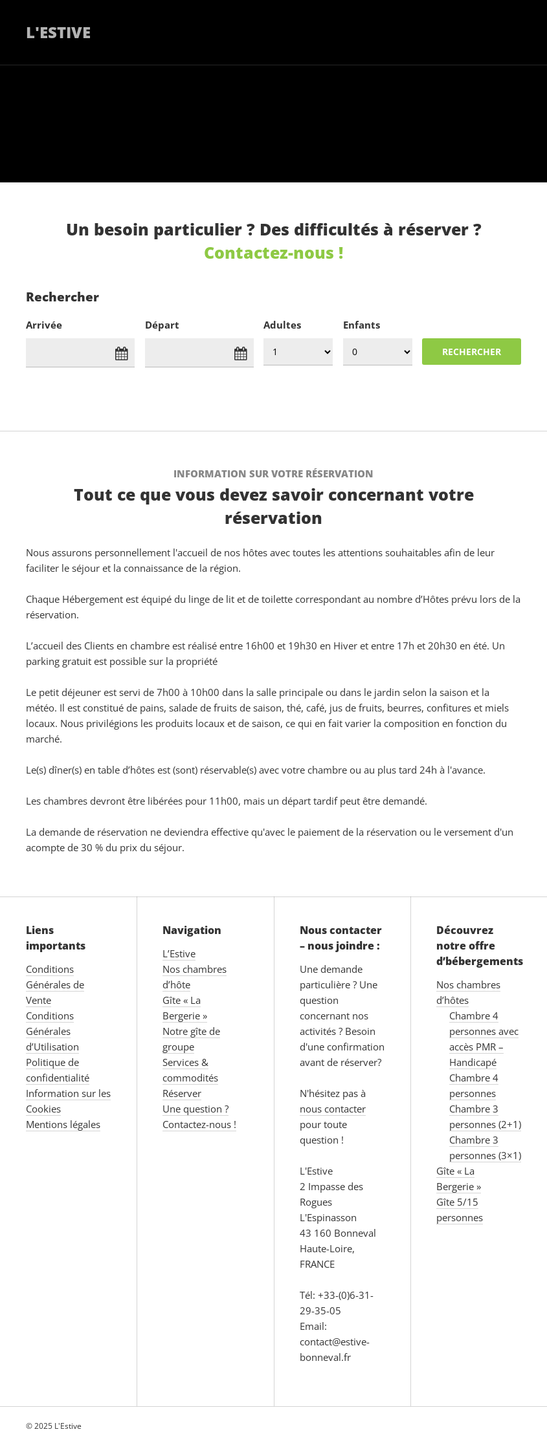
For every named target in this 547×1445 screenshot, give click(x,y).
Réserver (181, 1093)
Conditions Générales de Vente (55, 984)
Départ (162, 324)
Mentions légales (63, 1124)
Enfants (361, 324)
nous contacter (333, 1108)
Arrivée (44, 324)
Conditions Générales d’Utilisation (52, 1031)
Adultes (282, 324)
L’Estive (178, 953)
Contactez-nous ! (273, 252)
